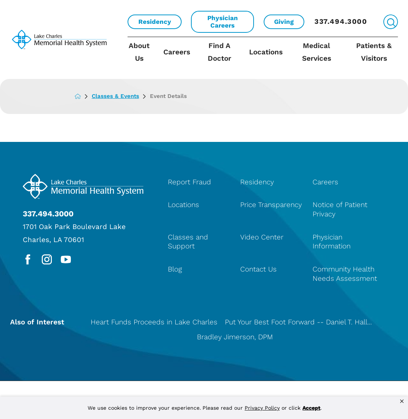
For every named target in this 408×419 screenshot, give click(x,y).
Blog (175, 269)
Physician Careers (222, 21)
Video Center (261, 237)
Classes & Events (121, 96)
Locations (266, 52)
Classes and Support (188, 242)
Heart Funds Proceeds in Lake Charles (154, 322)
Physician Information (332, 242)
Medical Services (316, 52)
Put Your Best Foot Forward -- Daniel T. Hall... (298, 322)
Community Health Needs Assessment (345, 274)
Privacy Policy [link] (262, 408)
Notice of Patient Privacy (340, 209)
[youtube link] (66, 259)
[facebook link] (28, 259)
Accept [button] (311, 408)
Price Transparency (271, 204)
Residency (154, 21)
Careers (176, 52)
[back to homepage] (83, 96)
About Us (139, 52)
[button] (401, 401)
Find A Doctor (219, 52)
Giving (284, 21)
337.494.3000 (340, 22)
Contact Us (258, 269)
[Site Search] (390, 22)
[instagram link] (47, 259)
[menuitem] (142, 58)
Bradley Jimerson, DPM (235, 337)
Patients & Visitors (374, 52)
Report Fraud (189, 182)
